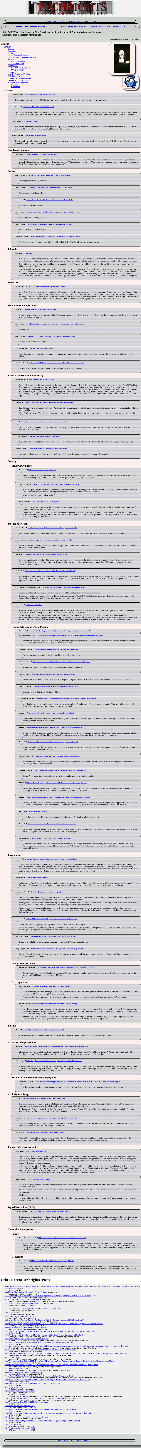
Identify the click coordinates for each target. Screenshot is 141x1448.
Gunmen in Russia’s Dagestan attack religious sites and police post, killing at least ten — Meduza (60, 631)
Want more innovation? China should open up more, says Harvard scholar (55, 236)
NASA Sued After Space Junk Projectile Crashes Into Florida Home (50, 224)
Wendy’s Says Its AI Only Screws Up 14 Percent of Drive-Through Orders (49, 402)
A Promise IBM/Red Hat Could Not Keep (20, 1406)
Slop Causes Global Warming (15, 1394)
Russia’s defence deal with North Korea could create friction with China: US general (62, 662)
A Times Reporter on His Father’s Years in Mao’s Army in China (51, 540)
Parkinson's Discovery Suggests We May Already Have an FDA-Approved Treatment (56, 324)
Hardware (12, 53)
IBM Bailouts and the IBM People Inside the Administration (26, 1339)
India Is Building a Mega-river (37, 877)
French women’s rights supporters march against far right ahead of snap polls (51, 1118)
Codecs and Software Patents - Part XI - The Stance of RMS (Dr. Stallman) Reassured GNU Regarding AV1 (44, 1320)
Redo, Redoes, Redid (30, 121)
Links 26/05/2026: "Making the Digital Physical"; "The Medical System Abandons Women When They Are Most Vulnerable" (50, 1331)
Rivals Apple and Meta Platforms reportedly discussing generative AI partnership (55, 1061)
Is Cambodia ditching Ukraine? (36, 811)
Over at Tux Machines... (13, 1313)
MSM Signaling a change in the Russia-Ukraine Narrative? (51, 838)
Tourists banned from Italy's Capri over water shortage (52, 986)
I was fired (28, 253)
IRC (63, 21)
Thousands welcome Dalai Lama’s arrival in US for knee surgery (43, 1098)
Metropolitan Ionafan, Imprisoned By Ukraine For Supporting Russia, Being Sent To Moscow (59, 797)
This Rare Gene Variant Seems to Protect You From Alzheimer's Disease (51, 336)
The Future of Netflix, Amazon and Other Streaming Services (50, 1211)
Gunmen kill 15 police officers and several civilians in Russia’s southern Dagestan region (68, 698)
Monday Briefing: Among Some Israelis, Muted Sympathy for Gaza (56, 686)
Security (11, 59)
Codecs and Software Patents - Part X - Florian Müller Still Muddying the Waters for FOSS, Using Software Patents (47, 1380)
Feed (94, 21)
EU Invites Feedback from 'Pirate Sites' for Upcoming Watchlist (53, 1261)
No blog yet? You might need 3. (36, 135)
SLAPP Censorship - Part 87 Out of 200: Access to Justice (26, 1402)
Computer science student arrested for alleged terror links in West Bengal (51, 571)
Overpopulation (17, 70)
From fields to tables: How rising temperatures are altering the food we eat (52, 919)
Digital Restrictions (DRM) (18, 80)
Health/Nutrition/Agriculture (19, 55)
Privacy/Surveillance (19, 62)
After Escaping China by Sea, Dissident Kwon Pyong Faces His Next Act (53, 528)
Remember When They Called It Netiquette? (39, 107)
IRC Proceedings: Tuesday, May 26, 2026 (20, 1316)
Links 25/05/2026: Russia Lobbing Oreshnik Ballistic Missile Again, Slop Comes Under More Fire (40, 1409)
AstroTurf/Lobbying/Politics (19, 74)
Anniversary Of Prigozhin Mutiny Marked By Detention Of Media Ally (51, 713)
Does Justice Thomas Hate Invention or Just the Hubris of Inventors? (63, 1238)
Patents (14, 85)
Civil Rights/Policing (16, 76)
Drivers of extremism (35, 605)
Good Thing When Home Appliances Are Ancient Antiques (26, 1292)
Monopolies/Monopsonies (18, 82)
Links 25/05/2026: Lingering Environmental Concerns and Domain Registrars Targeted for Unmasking (42, 1421)
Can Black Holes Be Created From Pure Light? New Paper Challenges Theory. (54, 212)
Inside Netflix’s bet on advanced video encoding (41, 154)
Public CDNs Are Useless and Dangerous (45, 502)
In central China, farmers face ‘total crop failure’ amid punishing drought (58, 949)
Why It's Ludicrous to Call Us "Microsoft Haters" (22, 1299)
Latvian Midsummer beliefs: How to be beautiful (40, 309)
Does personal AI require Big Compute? (43, 470)
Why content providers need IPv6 (40, 1179)
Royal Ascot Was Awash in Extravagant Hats (40, 94)
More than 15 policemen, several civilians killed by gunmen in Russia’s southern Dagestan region (71, 635)
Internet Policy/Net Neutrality (19, 78)
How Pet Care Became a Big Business (42, 348)
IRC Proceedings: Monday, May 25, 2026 (20, 1391)
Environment (13, 66)
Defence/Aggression (16, 64)
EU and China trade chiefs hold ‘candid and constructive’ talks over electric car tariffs (66, 967)
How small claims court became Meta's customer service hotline (47, 422)
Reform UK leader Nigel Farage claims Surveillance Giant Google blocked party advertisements (56, 1046)
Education (12, 51)
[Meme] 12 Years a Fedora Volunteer (30, 26)
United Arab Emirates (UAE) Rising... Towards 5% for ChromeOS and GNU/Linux (93, 26)
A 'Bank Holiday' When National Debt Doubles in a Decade (26, 1417)
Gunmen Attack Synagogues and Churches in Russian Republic (54, 674)
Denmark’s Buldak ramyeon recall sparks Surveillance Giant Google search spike (57, 363)
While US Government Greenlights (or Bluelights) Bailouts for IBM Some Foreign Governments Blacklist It (44, 1335)
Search (86, 21)
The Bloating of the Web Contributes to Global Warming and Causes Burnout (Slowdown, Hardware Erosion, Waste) (48, 1296)
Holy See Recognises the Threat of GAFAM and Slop (24, 1372)
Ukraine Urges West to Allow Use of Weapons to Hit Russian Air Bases (57, 756)
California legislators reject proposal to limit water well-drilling (56, 1003)
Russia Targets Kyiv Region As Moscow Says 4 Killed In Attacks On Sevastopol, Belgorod (57, 783)
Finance (11, 72)
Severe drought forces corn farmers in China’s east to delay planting (53, 936)
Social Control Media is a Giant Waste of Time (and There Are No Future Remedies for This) (39, 1376)
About (56, 21)
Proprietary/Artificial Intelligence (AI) (22, 57)
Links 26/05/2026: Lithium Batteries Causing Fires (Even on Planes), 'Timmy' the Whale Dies (39, 1342)
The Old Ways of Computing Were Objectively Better (24, 1303)
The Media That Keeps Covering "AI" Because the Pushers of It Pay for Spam (33, 1309)
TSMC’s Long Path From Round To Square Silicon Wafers (45, 286)
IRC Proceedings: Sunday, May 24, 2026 (20, 1428)
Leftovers (8, 47)
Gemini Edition (75, 21)
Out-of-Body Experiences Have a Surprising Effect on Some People (50, 187)
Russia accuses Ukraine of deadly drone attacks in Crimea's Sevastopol (52, 824)
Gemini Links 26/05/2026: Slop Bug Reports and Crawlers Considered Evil (32, 1383)
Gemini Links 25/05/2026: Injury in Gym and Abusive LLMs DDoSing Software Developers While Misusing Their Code (48, 1413)
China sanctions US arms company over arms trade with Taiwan (46, 554)
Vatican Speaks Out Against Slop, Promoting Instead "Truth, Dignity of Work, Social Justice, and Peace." (43, 1398)
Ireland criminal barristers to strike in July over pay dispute (44, 1030)
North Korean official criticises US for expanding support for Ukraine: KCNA (60, 770)
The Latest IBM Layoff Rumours (16, 1368)
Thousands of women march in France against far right (44, 1132)
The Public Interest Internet (37, 1151)
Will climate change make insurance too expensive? (46, 892)
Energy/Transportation (20, 68)
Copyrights (15, 87)
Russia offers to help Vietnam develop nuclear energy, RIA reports (56, 649)
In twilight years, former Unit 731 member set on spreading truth (64, 587)
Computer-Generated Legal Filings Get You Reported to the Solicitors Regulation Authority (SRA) (40, 1350)
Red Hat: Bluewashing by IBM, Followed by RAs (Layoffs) (26, 1327)
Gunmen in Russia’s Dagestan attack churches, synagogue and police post (53, 742)
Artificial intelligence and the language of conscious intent (48, 448)
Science (11, 49)
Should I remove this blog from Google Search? (45, 436)
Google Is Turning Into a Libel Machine (40, 379)
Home (48, 21)
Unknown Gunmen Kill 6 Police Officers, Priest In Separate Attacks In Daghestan (55, 727)
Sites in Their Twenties (13, 1357)
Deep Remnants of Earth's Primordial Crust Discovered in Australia (50, 200)
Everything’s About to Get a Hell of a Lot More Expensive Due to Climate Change (50, 859)
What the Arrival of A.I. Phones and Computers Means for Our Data (56, 484)
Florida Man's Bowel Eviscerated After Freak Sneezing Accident (49, 175)
